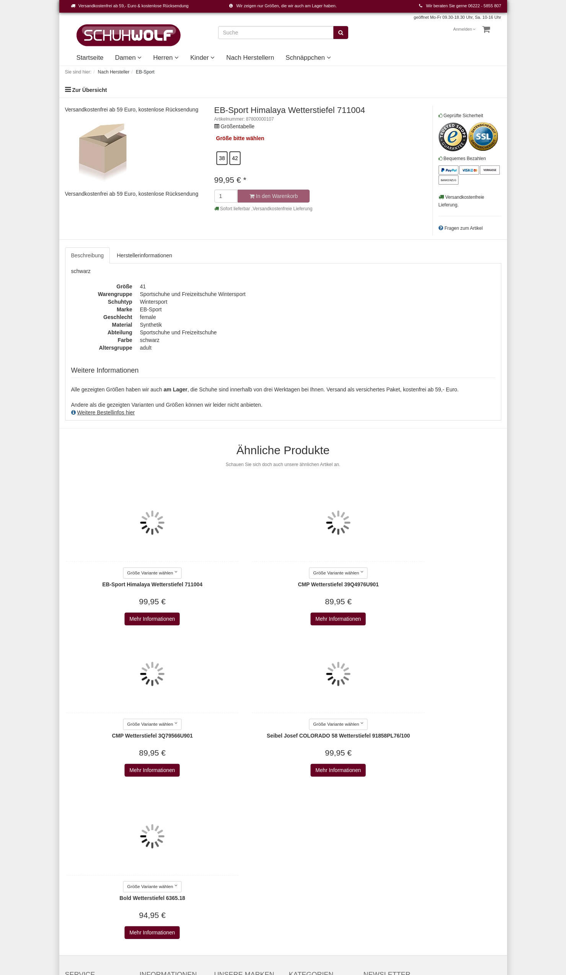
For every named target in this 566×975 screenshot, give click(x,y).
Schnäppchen (308, 57)
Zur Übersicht (89, 90)
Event (296, 859)
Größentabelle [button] (237, 126)
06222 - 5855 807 (484, 5)
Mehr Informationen (115, 619)
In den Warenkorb (273, 196)
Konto (72, 844)
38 (222, 158)
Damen (128, 57)
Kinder (202, 57)
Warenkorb (78, 836)
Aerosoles (226, 875)
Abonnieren (460, 848)
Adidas (222, 859)
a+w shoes (227, 852)
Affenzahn (226, 882)
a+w (219, 844)
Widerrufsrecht (157, 859)
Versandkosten (365, 924)
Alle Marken (228, 829)
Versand (149, 852)
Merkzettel (77, 852)
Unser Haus (303, 890)
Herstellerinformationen (144, 255)
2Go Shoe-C (229, 836)
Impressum (153, 829)
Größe (224, 138)
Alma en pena (230, 898)
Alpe (219, 905)
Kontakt (74, 829)
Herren (166, 57)
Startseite (90, 57)
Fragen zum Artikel (463, 228)
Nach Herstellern (250, 57)
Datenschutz (155, 844)
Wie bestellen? (157, 867)
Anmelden (464, 29)
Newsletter (152, 875)
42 (235, 158)
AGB (145, 836)
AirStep (223, 890)
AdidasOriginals (233, 867)
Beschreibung (87, 255)
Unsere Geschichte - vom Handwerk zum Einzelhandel (319, 874)
